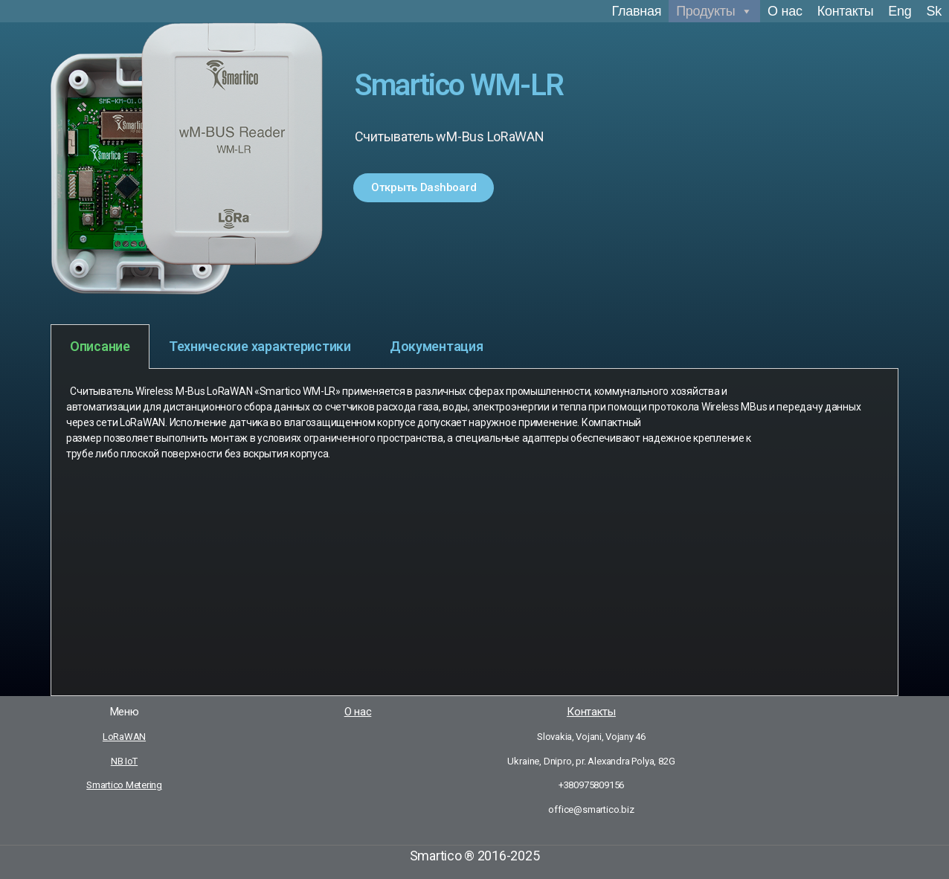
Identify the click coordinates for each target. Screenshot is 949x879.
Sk (934, 11)
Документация (436, 346)
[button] (423, 187)
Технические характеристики (260, 346)
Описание (100, 346)
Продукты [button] (714, 11)
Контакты (845, 11)
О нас (785, 11)
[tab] (100, 346)
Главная (637, 11)
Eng (899, 11)
